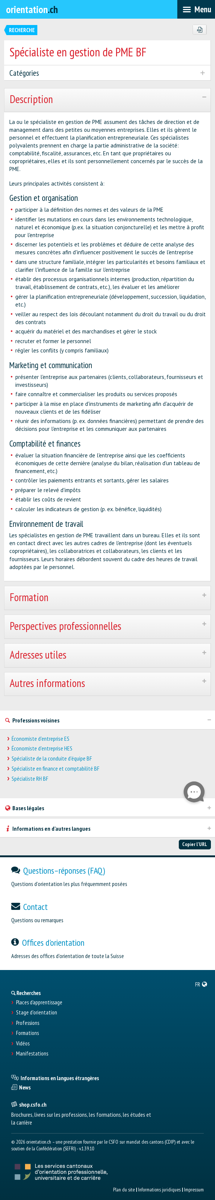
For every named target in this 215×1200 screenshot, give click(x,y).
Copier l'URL (194, 844)
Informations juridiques (159, 1189)
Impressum (194, 1189)
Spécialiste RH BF (30, 778)
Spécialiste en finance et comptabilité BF (55, 768)
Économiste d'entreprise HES (42, 748)
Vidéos (22, 1043)
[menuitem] (201, 984)
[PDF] (199, 30)
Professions (27, 1023)
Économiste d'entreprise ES (40, 738)
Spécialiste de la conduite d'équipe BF (52, 758)
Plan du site (124, 1189)
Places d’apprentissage (39, 1002)
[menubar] (196, 9)
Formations (27, 1033)
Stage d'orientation (36, 1012)
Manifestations (32, 1053)
